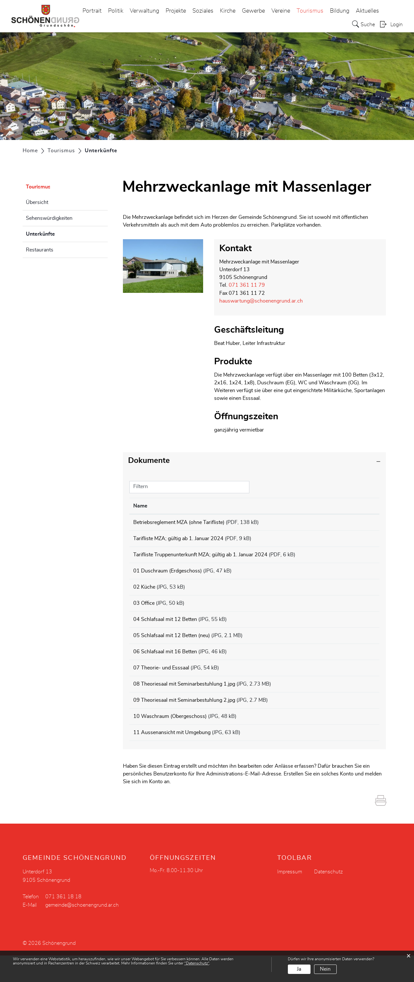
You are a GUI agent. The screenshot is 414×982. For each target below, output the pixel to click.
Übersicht (37, 202)
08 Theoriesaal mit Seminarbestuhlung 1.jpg (184, 702)
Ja (299, 969)
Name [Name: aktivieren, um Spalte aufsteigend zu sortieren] (140, 505)
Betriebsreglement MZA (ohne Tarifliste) (178, 521)
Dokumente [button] (149, 460)
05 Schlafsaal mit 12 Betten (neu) (171, 648)
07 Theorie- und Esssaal (161, 684)
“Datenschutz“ (196, 963)
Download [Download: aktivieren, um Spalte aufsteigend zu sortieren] (353, 505)
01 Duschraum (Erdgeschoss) (167, 576)
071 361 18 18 (63, 923)
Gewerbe (253, 11)
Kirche (227, 11)
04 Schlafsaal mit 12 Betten (165, 630)
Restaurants (39, 249)
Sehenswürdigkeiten (49, 218)
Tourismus (310, 11)
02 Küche (144, 594)
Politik (115, 11)
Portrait (92, 11)
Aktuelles (367, 11)
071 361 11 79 (247, 285)
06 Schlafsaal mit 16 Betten (165, 666)
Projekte (176, 11)
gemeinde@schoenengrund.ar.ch (82, 931)
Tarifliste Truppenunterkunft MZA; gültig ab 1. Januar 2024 (200, 557)
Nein (325, 969)
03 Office (144, 612)
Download (358, 522)
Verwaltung (144, 11)
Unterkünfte (56, 233)
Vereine (280, 11)
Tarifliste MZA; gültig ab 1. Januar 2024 (178, 539)
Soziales (202, 11)
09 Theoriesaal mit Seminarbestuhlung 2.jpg (184, 720)
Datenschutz (328, 898)
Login (396, 24)
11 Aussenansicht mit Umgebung (172, 757)
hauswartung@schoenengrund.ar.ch (261, 300)
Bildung (339, 11)
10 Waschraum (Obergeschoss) (170, 739)
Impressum (289, 898)
